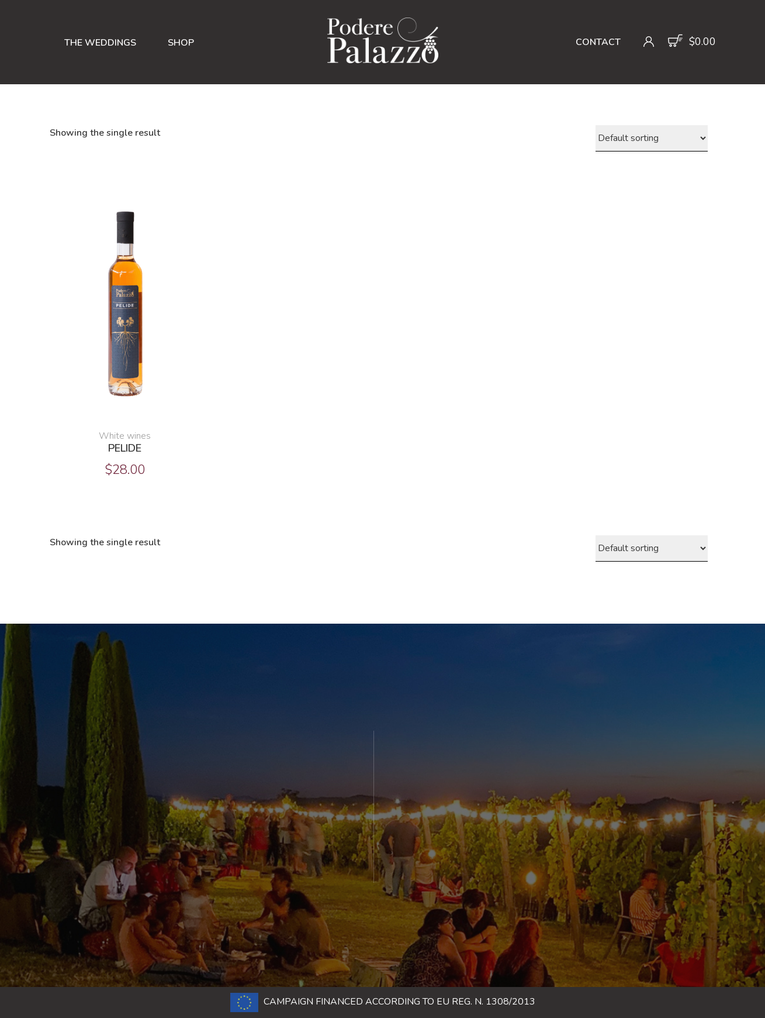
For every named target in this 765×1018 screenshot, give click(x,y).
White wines (125, 435)
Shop (181, 42)
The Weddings (100, 42)
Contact (598, 42)
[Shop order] (652, 138)
